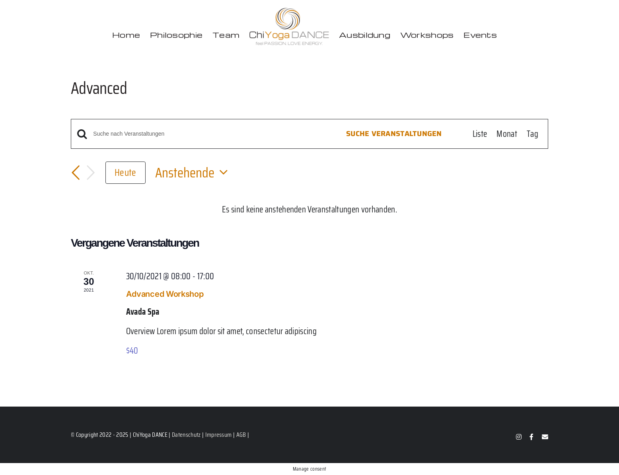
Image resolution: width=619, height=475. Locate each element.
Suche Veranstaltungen (394, 133)
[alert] (309, 209)
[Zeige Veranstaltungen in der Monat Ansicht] (506, 133)
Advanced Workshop (165, 294)
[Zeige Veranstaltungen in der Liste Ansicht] (480, 133)
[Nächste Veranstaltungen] (90, 172)
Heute (125, 172)
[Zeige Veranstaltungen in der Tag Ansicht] (532, 133)
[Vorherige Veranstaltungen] (75, 172)
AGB (241, 435)
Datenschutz (186, 435)
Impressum (218, 435)
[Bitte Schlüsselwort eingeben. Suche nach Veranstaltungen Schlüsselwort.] (209, 133)
